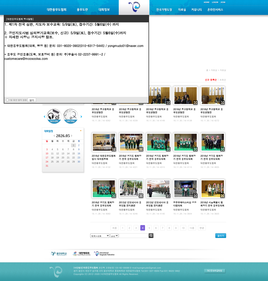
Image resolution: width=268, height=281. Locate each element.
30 (79, 161)
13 (63, 153)
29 (73, 161)
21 (68, 157)
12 (57, 153)
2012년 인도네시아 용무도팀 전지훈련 (130, 204)
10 (47, 153)
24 (47, 161)
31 (47, 166)
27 (63, 161)
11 (52, 153)
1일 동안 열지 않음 (18, 100)
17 (47, 157)
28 (68, 161)
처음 (114, 227)
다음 (192, 227)
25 (52, 161)
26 (57, 161)
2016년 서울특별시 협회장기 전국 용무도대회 (212, 204)
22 (73, 157)
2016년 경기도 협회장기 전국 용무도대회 (130, 157)
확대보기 (168, 102)
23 (79, 157)
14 (68, 153)
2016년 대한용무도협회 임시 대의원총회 (104, 157)
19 (57, 157)
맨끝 (202, 227)
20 (63, 157)
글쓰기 (220, 235)
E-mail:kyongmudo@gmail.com (145, 267)
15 (73, 153)
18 (52, 157)
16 (79, 153)
